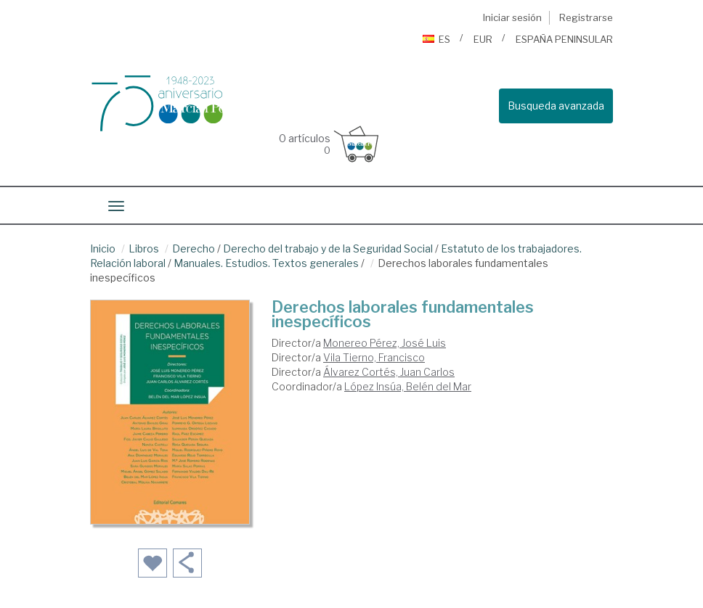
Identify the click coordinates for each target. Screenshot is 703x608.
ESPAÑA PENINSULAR (564, 39)
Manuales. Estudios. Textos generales (266, 263)
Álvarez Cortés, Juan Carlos (389, 372)
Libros (144, 248)
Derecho (193, 248)
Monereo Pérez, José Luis (384, 343)
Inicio (102, 248)
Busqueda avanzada (556, 105)
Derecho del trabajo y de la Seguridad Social (328, 248)
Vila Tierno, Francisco (374, 357)
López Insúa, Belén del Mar (407, 386)
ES (436, 39)
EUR (483, 39)
